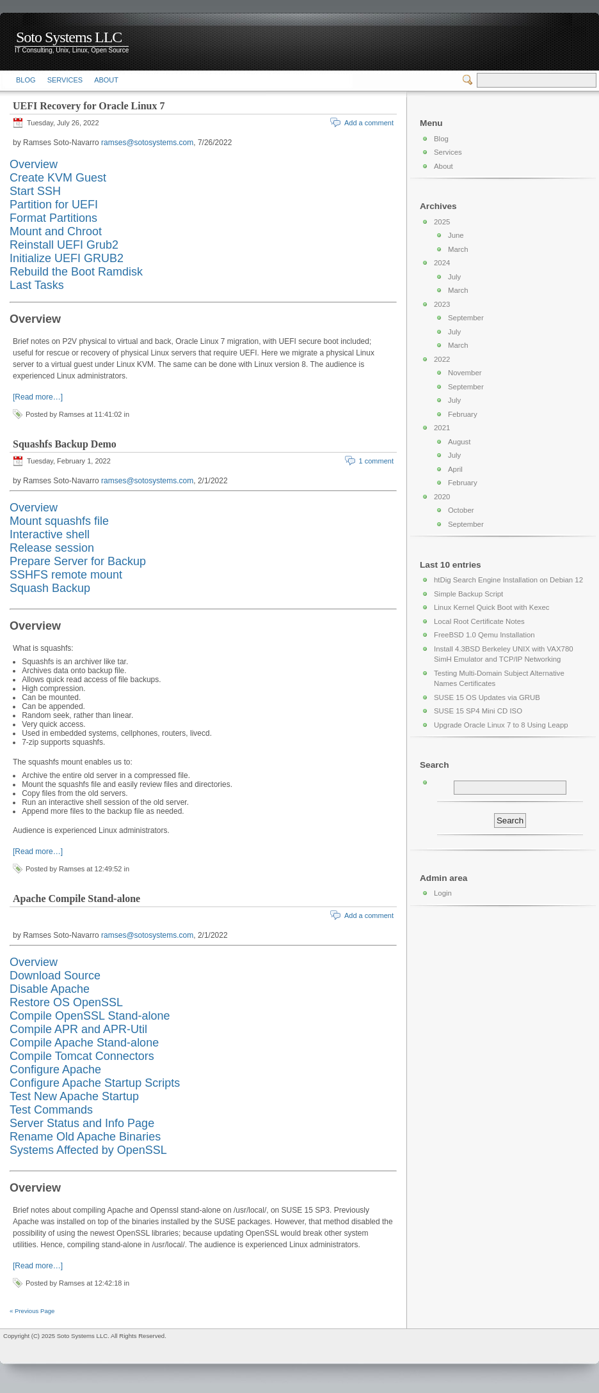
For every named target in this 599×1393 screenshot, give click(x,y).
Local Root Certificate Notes (479, 621)
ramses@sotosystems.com (147, 142)
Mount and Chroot (56, 231)
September (466, 318)
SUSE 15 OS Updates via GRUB (487, 697)
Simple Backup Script (468, 594)
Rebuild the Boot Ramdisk (76, 271)
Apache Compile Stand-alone (76, 898)
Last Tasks (37, 285)
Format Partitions (53, 218)
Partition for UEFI (54, 204)
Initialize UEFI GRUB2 (67, 258)
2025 (442, 222)
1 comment (376, 461)
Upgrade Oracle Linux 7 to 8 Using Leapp (501, 725)
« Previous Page (32, 1310)
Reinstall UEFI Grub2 (64, 244)
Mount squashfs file (59, 521)
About (106, 80)
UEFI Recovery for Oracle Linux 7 (88, 105)
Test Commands (51, 1109)
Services (65, 80)
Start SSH (35, 191)
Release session (52, 547)
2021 (442, 428)
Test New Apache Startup (74, 1096)
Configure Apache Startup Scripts (95, 1083)
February (462, 414)
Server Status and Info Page (82, 1123)
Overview (34, 164)
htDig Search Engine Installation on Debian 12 (508, 580)
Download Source (55, 975)
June (456, 235)
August (459, 442)
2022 (442, 359)
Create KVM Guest (58, 177)
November (465, 373)
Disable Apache (50, 989)
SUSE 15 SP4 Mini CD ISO (478, 711)
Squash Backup (50, 588)
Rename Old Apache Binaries (85, 1136)
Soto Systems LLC (69, 37)
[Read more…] (38, 397)
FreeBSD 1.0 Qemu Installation (484, 635)
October (461, 510)
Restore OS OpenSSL (66, 1002)
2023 (442, 304)
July (454, 277)
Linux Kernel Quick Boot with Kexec (491, 607)
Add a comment (369, 123)
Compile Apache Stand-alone (84, 1042)
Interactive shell (50, 534)
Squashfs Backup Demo (64, 444)
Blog (26, 80)
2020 (442, 497)
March (458, 249)
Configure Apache (55, 1069)
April (455, 469)
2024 (442, 263)
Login (443, 893)
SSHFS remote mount (66, 574)
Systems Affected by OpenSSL (88, 1150)
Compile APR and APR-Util (78, 1029)
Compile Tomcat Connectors (82, 1056)
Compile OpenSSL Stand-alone (90, 1015)
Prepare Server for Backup (78, 561)
